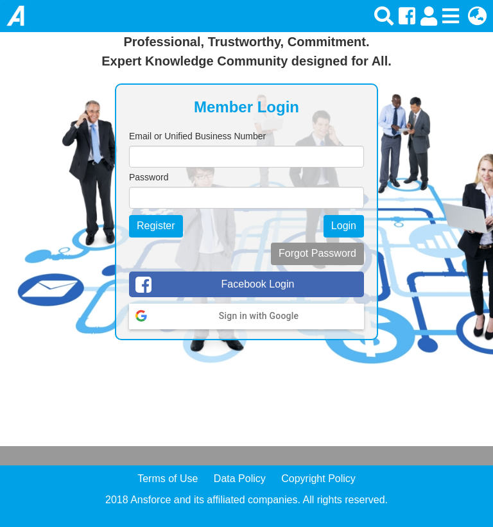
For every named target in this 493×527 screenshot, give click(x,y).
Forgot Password (317, 253)
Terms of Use (167, 478)
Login (343, 225)
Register (156, 225)
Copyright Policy (318, 478)
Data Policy (240, 478)
